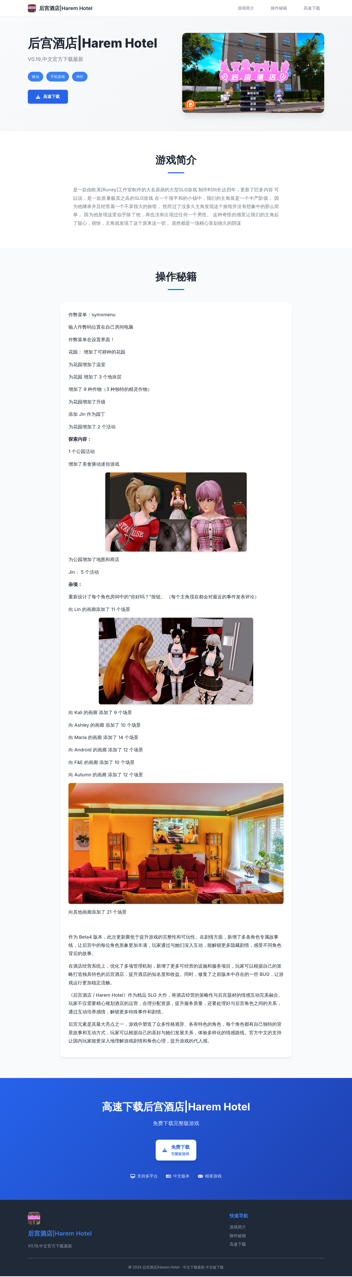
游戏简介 (246, 8)
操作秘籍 (279, 8)
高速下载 (312, 8)
